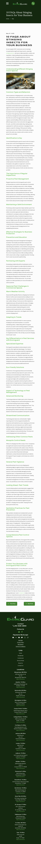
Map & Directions (20, 679)
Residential (20, 655)
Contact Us (22, 593)
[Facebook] (22, 632)
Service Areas (20, 660)
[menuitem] (20, 640)
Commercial (20, 658)
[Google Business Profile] (19, 632)
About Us (20, 663)
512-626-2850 (20, 626)
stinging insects (10, 53)
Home (20, 653)
